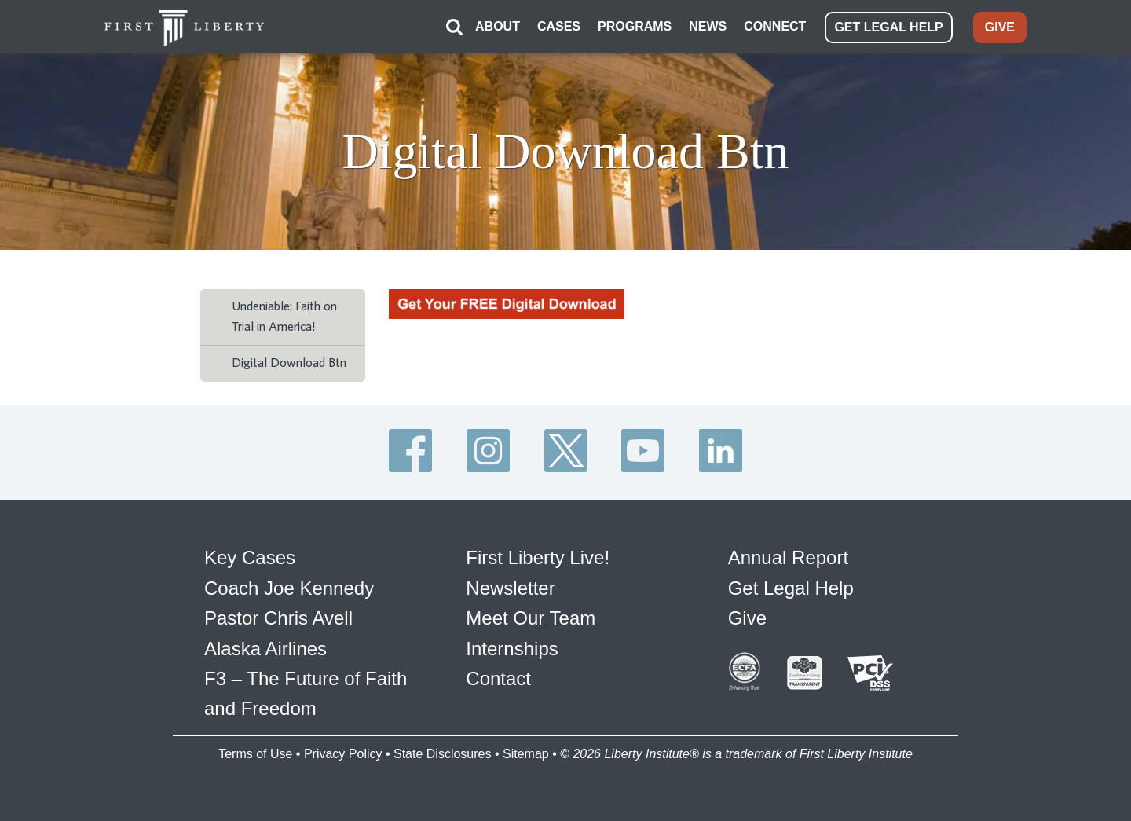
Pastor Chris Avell (278, 618)
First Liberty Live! (537, 557)
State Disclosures (442, 754)
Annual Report (788, 557)
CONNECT (775, 26)
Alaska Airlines (265, 648)
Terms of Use (255, 754)
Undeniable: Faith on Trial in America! (284, 316)
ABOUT (497, 26)
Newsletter (510, 588)
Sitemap (526, 754)
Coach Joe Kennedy (289, 588)
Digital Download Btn (289, 363)
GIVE (1000, 27)
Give (747, 618)
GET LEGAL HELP (888, 27)
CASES (558, 26)
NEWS (708, 26)
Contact (498, 678)
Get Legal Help (791, 588)
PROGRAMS (635, 26)
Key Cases (249, 557)
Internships (512, 648)
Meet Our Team (530, 618)
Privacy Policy (343, 754)
